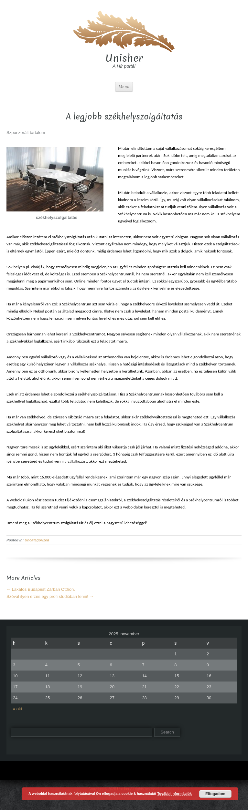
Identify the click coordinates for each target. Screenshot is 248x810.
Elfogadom (215, 794)
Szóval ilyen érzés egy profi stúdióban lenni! (50, 596)
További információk (174, 793)
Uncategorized (37, 540)
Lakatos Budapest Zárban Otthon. (40, 589)
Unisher (124, 58)
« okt (17, 708)
